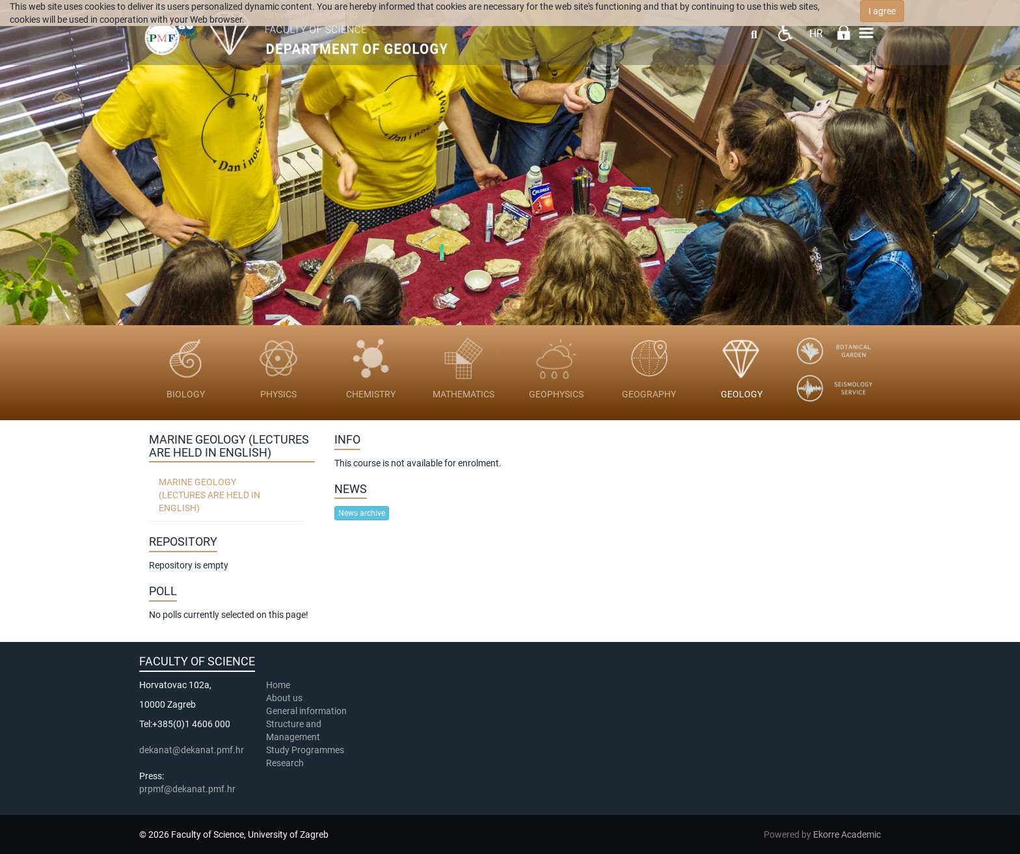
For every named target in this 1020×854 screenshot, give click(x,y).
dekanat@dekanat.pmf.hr (191, 750)
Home (278, 685)
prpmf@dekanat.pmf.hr (187, 789)
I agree (882, 11)
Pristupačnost (784, 32)
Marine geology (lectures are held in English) (209, 495)
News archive (361, 513)
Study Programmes (305, 750)
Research (286, 763)
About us (285, 698)
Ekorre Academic (847, 834)
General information (306, 711)
